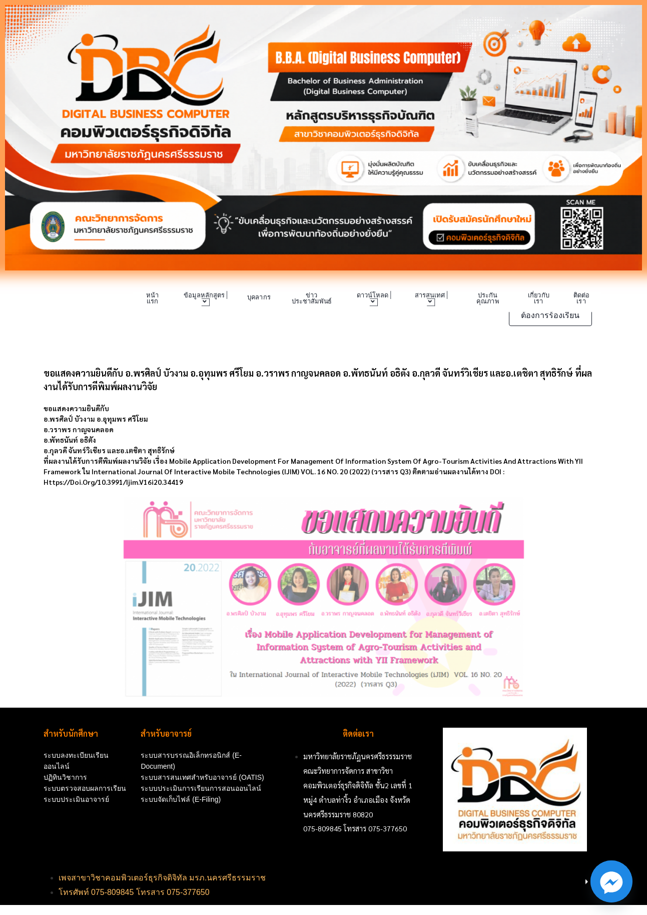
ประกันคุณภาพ (487, 298)
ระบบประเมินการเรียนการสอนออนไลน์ (201, 788)
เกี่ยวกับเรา (538, 298)
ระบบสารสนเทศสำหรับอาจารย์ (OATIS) (202, 777)
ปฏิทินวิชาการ (65, 777)
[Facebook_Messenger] (611, 881)
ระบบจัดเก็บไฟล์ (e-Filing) (181, 799)
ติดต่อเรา (581, 298)
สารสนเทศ (430, 299)
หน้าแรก (152, 298)
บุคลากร (258, 297)
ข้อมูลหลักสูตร (205, 299)
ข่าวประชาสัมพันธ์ (311, 298)
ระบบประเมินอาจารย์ (76, 799)
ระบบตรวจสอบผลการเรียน (85, 788)
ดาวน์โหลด (373, 299)
